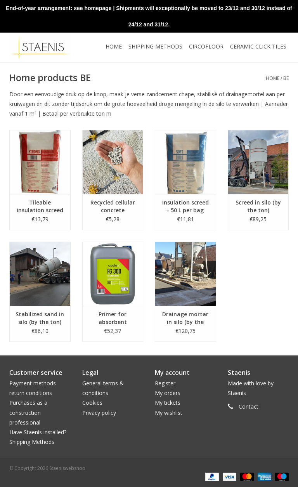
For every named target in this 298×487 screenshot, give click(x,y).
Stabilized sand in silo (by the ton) (40, 318)
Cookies (92, 402)
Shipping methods (155, 46)
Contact (248, 406)
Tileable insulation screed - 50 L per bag (40, 206)
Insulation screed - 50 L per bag (185, 206)
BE (286, 78)
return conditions (30, 393)
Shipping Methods (31, 441)
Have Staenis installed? (37, 432)
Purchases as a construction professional (28, 412)
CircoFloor (206, 46)
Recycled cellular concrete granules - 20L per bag (112, 206)
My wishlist (168, 412)
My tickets (167, 402)
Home (114, 46)
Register (165, 383)
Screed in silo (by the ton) (258, 206)
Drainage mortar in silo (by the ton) (185, 318)
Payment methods (32, 383)
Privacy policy (99, 412)
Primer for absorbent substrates (112, 318)
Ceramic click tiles (258, 46)
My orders (167, 393)
